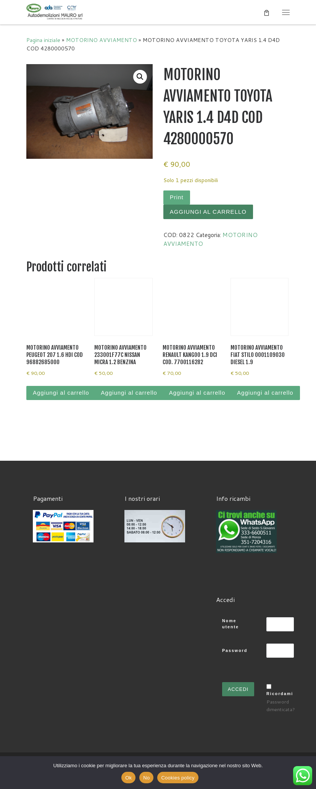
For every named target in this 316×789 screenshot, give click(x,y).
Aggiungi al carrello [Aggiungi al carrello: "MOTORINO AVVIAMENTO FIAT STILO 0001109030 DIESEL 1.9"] (265, 392)
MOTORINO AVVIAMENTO (101, 40)
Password (234, 650)
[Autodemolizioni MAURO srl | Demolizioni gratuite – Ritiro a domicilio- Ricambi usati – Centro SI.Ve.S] (55, 11)
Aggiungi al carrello (208, 211)
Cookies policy (177, 778)
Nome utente (230, 623)
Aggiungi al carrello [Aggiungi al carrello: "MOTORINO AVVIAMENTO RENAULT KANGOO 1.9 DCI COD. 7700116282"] (197, 392)
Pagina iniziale (43, 40)
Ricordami (279, 693)
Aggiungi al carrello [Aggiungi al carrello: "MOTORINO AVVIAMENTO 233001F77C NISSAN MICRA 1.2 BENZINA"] (129, 392)
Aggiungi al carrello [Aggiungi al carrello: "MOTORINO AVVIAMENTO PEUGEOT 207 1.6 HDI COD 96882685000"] (61, 392)
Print (177, 197)
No (146, 778)
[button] (140, 77)
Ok (128, 778)
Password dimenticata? (280, 705)
